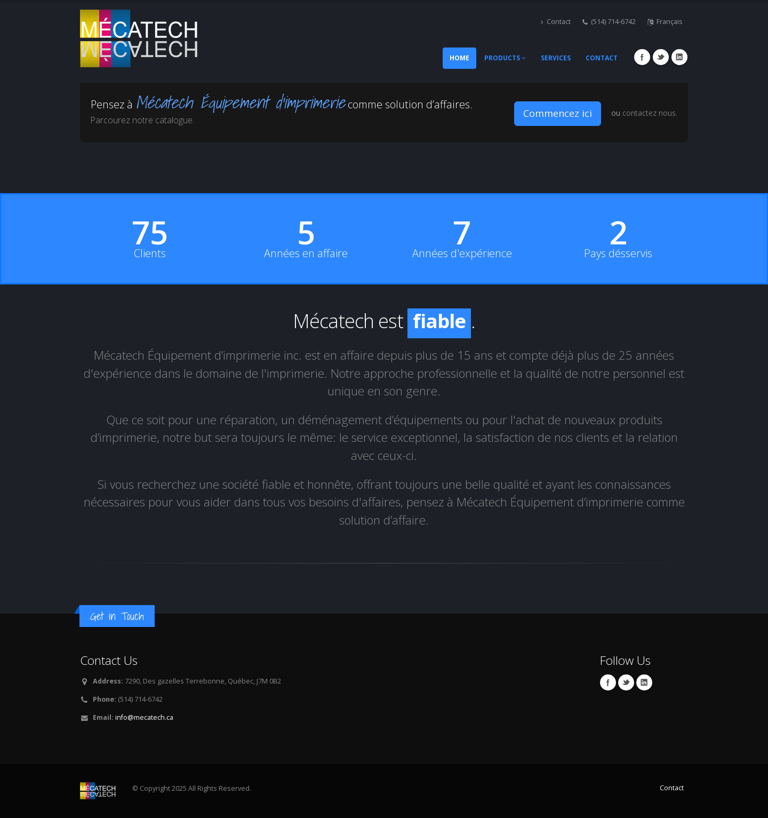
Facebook (642, 57)
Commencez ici (557, 113)
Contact (556, 21)
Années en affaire (306, 253)
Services (556, 57)
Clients (150, 253)
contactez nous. (649, 113)
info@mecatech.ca (144, 717)
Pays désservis (618, 253)
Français (665, 21)
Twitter (661, 57)
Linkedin (679, 57)
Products (505, 57)
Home (459, 57)
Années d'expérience (462, 253)
